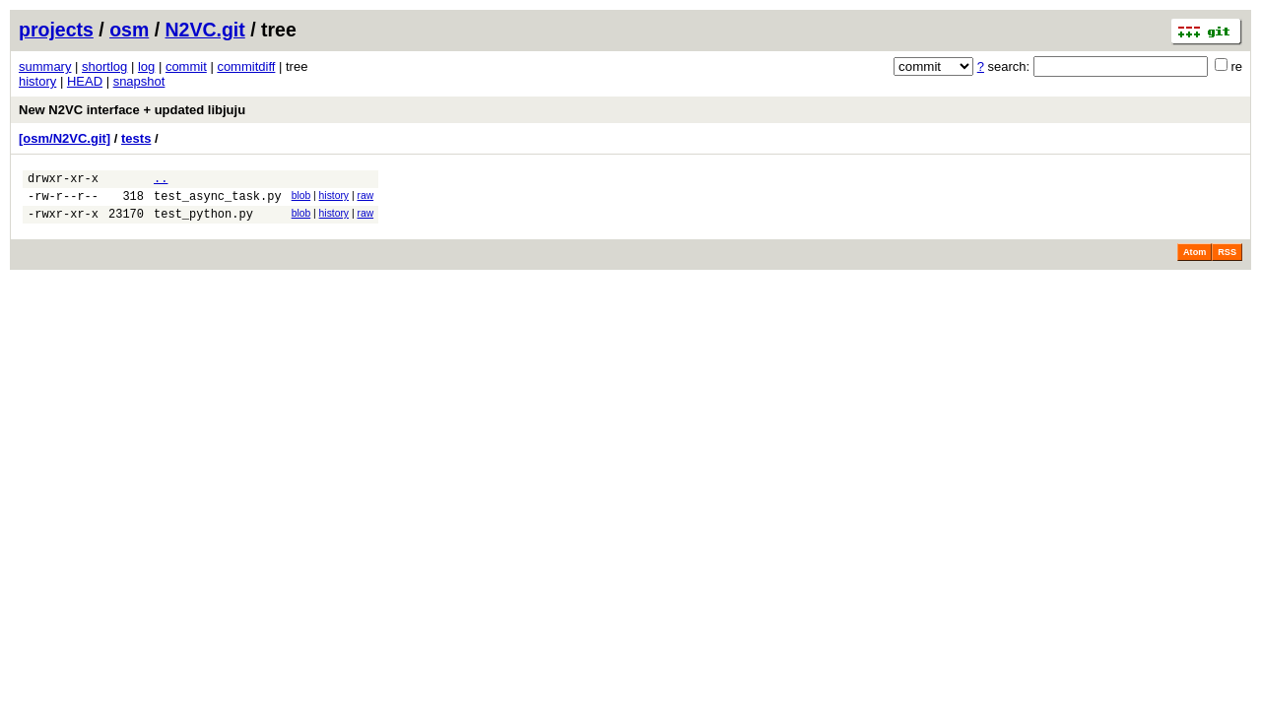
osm (129, 29)
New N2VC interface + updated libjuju (132, 109)
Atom (1194, 261)
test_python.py (203, 222)
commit (186, 66)
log (146, 66)
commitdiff (246, 66)
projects (56, 29)
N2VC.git (205, 29)
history (37, 81)
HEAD (84, 81)
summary (45, 66)
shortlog (104, 66)
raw (365, 198)
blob (301, 198)
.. (160, 180)
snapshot (139, 81)
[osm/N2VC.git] (64, 138)
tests (136, 138)
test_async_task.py (218, 201)
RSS (1227, 261)
